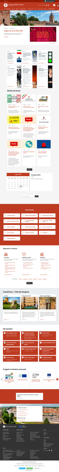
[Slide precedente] (2, 379)
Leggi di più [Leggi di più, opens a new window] (40, 464)
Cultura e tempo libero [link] (20, 439)
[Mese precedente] (7, 174)
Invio (36, 196)
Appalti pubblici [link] (19, 436)
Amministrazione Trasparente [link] (42, 8)
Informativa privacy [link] (33, 453)
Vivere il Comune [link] (23, 9)
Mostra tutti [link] (29, 283)
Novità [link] (13, 9)
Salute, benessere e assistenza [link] (35, 436)
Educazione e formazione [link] (20, 441)
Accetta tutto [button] (29, 468)
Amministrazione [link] (8, 9)
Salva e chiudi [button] (22, 468)
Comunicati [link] (45, 433)
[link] (58, 6)
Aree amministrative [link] (6, 433)
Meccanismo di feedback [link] (34, 456)
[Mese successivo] (28, 174)
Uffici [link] (35, 8)
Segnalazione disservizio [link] (20, 453)
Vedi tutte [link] (29, 169)
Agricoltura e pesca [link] (19, 432)
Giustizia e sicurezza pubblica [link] (34, 432)
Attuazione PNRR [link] (30, 8)
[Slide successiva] (57, 379)
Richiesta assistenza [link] (20, 454)
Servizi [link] (17, 9)
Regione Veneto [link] (6, 1)
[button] (29, 470)
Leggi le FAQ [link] (18, 450)
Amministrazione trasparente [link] (34, 450)
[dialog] (29, 466)
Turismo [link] (31, 438)
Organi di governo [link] (6, 432)
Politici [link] (4, 437)
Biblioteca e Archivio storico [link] (48, 444)
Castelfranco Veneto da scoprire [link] (48, 443)
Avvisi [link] (44, 434)
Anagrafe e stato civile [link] (20, 434)
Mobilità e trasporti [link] (33, 434)
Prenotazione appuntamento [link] (21, 451)
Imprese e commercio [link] (33, 433)
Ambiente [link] (18, 433)
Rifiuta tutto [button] (37, 468)
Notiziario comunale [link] (47, 446)
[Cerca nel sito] (54, 5)
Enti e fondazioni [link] (5, 436)
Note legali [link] (31, 455)
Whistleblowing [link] (32, 451)
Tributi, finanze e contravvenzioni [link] (35, 437)
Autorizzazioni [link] (19, 437)
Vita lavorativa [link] (32, 439)
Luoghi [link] (45, 441)
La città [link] (45, 439)
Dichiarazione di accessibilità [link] (34, 458)
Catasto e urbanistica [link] (20, 438)
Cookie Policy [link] (32, 454)
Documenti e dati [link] (5, 439)
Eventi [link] (45, 442)
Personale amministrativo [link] (7, 438)
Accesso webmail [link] (19, 455)
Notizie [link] (45, 432)
